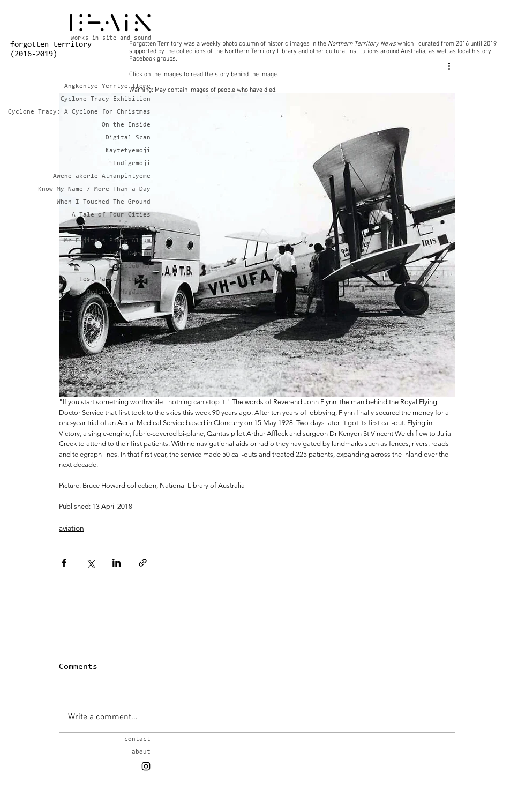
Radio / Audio (126, 305)
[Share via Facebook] (64, 562)
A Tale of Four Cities (113, 215)
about (141, 752)
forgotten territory (51, 45)
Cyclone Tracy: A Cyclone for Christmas (113, 112)
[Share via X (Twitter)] (90, 562)
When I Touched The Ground (113, 202)
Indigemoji (132, 163)
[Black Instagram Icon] (146, 766)
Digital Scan (128, 138)
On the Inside (126, 125)
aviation (71, 528)
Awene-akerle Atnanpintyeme (113, 176)
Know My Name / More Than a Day (113, 189)
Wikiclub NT (130, 266)
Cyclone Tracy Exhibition (113, 99)
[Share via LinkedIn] (116, 562)
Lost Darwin (130, 253)
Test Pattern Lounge (115, 279)
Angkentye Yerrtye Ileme (113, 86)
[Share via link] (143, 562)
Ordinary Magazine (119, 292)
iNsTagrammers (126, 228)
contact (137, 739)
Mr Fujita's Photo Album (113, 240)
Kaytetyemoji (128, 150)
